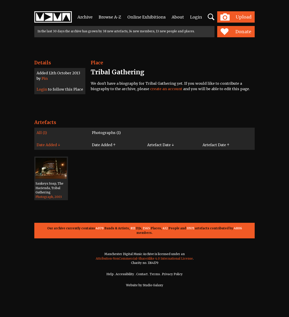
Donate (236, 31)
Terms (155, 274)
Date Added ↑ (103, 145)
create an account (166, 89)
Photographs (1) (106, 132)
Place (97, 63)
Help (110, 274)
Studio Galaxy (153, 285)
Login (196, 17)
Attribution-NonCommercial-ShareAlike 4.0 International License (144, 259)
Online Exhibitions (146, 17)
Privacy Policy (172, 274)
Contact (142, 274)
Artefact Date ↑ (216, 145)
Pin (45, 78)
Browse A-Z (110, 17)
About (178, 17)
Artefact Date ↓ (160, 145)
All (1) (42, 132)
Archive (85, 17)
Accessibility (125, 274)
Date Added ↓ (48, 145)
